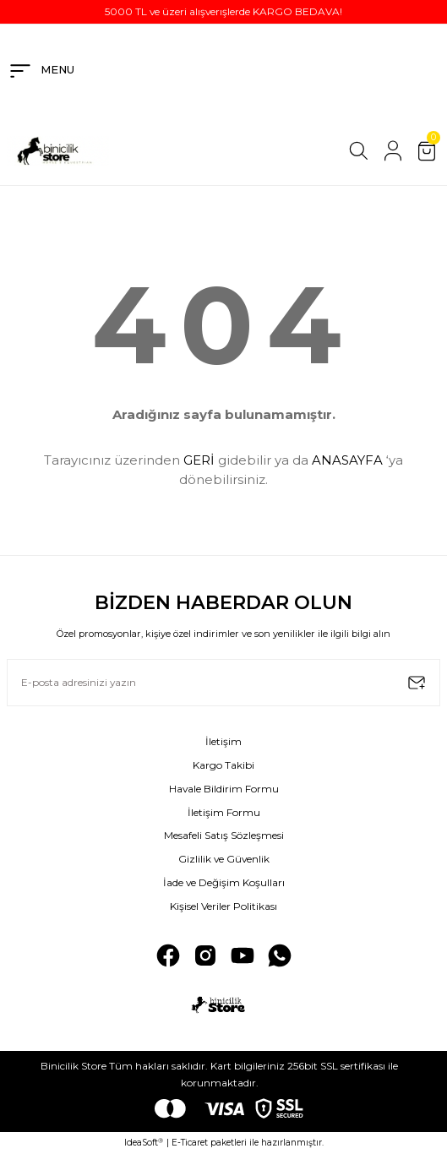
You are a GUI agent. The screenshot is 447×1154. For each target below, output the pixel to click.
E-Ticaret (190, 1142)
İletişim (223, 741)
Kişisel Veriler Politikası (223, 906)
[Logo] (58, 150)
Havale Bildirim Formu (224, 788)
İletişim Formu (224, 812)
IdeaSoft (143, 1143)
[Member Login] (392, 151)
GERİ (199, 460)
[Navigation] (40, 70)
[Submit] (416, 682)
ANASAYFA (347, 460)
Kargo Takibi (223, 765)
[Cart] (426, 151)
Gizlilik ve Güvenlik (224, 858)
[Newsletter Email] (223, 682)
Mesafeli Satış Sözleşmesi (224, 835)
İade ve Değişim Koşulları (224, 882)
